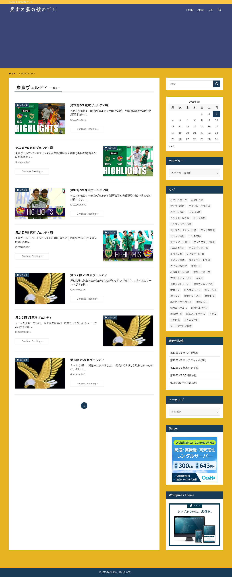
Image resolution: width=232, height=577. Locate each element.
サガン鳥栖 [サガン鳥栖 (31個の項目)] (199, 218)
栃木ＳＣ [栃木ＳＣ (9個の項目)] (175, 295)
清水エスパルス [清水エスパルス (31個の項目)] (178, 307)
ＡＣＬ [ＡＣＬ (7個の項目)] (212, 313)
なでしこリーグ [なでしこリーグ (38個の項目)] (178, 200)
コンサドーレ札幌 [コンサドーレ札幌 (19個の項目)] (179, 218)
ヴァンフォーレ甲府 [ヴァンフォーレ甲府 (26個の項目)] (199, 260)
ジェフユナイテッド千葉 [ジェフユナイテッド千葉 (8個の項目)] (183, 230)
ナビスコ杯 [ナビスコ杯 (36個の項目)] (195, 236)
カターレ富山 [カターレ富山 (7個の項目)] (177, 212)
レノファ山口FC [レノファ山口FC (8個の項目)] (195, 254)
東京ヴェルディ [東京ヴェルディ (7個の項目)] (192, 289)
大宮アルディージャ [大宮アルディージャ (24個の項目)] (181, 278)
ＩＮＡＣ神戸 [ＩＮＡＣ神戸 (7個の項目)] (191, 319)
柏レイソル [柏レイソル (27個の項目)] (211, 289)
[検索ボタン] (219, 10)
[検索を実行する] (216, 83)
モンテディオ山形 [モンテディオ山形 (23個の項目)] (198, 248)
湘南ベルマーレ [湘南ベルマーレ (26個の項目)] (199, 307)
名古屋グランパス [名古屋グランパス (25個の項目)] (179, 272)
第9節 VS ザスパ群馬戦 (183, 382)
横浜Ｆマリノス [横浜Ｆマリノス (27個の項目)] (192, 295)
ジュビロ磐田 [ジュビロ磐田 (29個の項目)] (208, 230)
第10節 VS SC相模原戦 (183, 375)
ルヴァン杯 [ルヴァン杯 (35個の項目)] (176, 254)
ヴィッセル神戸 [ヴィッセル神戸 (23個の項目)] (178, 266)
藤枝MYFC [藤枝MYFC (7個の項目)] (176, 313)
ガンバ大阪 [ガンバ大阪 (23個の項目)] (195, 212)
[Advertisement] (116, 42)
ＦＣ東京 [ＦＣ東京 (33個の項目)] (175, 319)
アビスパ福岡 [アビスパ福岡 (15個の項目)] (177, 206)
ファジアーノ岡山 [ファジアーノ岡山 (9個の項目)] (179, 242)
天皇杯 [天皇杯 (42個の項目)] (199, 278)
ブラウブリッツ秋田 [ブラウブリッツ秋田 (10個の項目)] (204, 242)
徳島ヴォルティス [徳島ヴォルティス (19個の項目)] (203, 284)
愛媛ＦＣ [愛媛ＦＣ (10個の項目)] (175, 289)
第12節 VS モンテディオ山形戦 (188, 360)
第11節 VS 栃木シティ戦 (184, 367)
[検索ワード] (194, 83)
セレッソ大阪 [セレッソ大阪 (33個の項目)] (177, 236)
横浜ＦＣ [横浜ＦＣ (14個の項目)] (209, 295)
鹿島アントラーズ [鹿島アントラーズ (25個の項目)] (195, 313)
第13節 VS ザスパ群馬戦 (184, 352)
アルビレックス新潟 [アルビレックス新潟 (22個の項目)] (199, 206)
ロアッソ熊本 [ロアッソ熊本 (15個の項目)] (177, 260)
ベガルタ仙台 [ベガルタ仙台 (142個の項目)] (177, 248)
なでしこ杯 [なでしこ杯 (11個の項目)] (197, 200)
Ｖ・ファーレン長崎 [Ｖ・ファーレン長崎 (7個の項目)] (181, 325)
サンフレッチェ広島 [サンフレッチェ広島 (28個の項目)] (181, 224)
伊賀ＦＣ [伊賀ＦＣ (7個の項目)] (196, 266)
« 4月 (172, 146)
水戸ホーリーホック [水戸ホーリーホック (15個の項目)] (181, 301)
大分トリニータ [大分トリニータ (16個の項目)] (202, 272)
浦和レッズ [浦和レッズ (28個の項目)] (202, 301)
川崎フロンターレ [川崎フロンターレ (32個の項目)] (179, 284)
